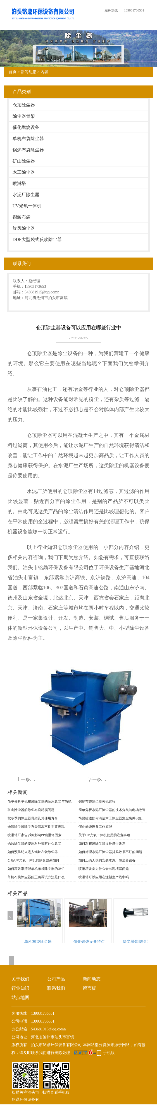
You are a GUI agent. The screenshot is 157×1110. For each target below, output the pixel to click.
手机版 (109, 1053)
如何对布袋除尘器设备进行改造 (101, 843)
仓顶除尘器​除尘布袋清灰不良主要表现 (36, 827)
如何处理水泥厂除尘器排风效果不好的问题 (110, 852)
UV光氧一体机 (27, 205)
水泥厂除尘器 (26, 194)
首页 (12, 72)
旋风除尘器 (24, 228)
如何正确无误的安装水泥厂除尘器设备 (106, 860)
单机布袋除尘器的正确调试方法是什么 (36, 877)
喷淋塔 (19, 183)
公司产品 (56, 979)
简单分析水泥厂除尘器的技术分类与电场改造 (112, 810)
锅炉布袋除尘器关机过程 (96, 801)
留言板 (89, 988)
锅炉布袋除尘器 (28, 149)
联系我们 (56, 988)
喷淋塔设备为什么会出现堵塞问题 (103, 869)
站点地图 (20, 997)
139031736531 (134, 10)
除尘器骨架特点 (136, 942)
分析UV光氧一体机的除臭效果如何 (33, 860)
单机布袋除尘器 (28, 138)
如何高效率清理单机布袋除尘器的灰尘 (36, 869)
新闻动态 (28, 72)
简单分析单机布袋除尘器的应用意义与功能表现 (42, 801)
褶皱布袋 (21, 217)
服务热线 (111, 10)
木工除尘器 (24, 172)
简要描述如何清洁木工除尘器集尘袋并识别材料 (112, 818)
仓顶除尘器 (24, 105)
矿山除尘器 (24, 161)
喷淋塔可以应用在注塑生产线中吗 (103, 877)
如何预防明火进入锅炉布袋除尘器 (33, 852)
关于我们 (20, 979)
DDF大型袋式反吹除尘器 (37, 239)
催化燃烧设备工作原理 (95, 827)
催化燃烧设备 (26, 127)
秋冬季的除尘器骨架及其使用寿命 (33, 818)
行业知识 (20, 988)
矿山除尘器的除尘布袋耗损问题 (31, 810)
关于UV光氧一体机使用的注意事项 (104, 835)
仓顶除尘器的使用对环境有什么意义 (34, 843)
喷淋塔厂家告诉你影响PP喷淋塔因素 (34, 835)
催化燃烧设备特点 (89, 942)
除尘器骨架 (24, 116)
